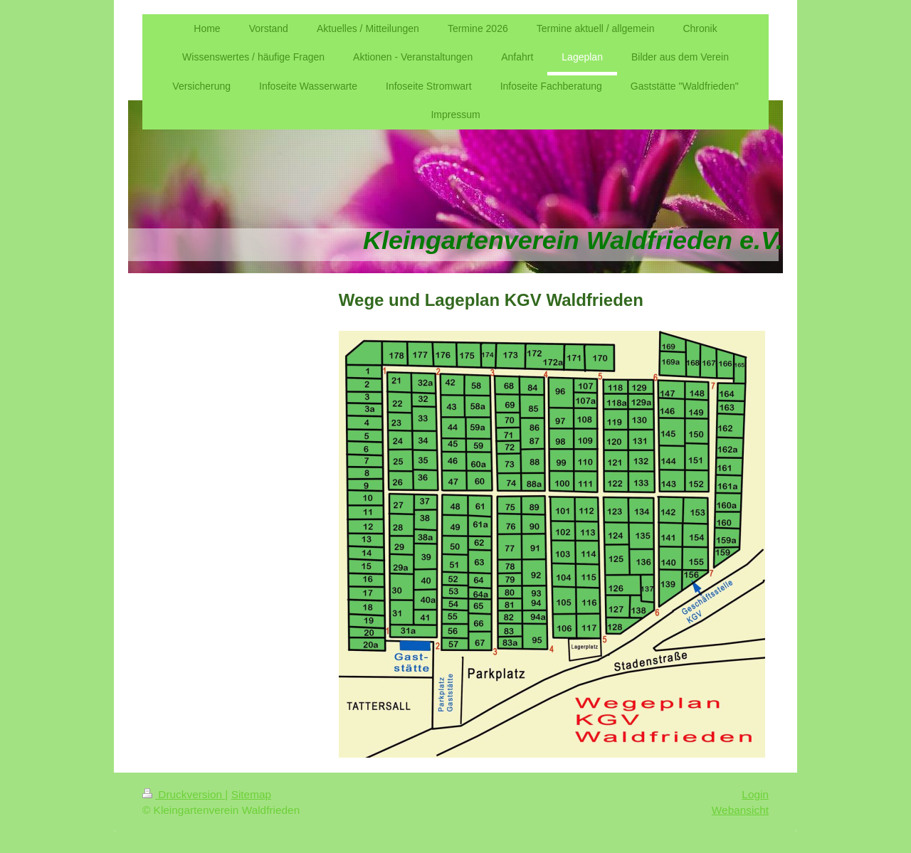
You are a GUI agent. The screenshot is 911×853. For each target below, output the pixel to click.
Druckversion (183, 794)
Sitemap (251, 794)
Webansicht (740, 810)
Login (755, 794)
